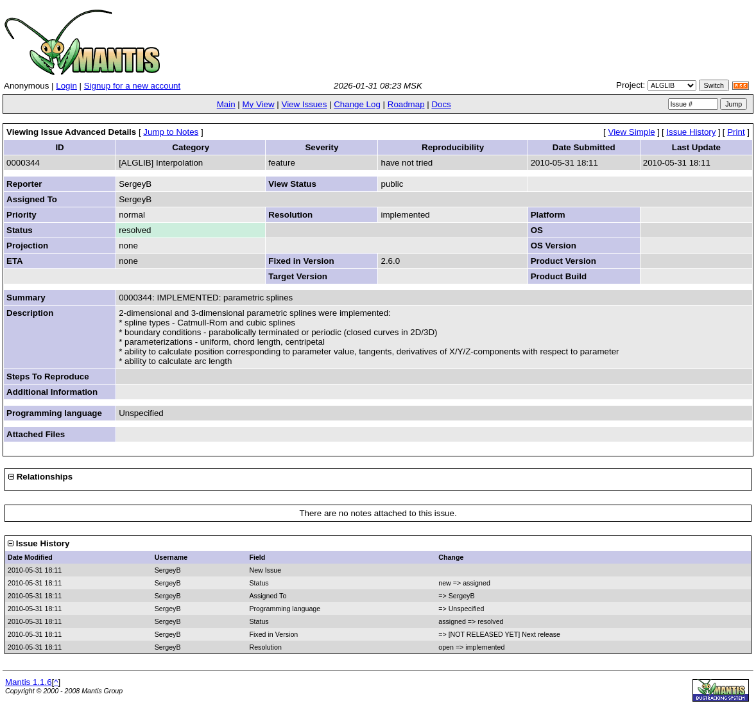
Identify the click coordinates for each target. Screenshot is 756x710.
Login (66, 86)
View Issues (304, 104)
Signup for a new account (132, 86)
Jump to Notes (170, 132)
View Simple (631, 132)
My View (258, 104)
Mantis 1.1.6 (28, 682)
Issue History (691, 132)
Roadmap (406, 104)
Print (735, 132)
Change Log (357, 104)
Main (226, 104)
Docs (441, 104)
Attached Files (35, 434)
